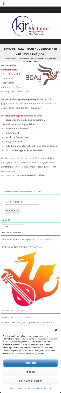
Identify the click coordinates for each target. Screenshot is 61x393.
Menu (30, 41)
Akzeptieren (30, 362)
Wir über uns (14, 59)
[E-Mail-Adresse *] (22, 202)
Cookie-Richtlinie (15, 388)
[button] (56, 329)
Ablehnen (30, 371)
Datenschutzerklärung (33, 388)
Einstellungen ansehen (30, 380)
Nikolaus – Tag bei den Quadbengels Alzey (19, 323)
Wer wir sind (24, 59)
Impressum (48, 388)
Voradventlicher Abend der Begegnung (18, 239)
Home (7, 59)
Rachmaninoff (8, 317)
